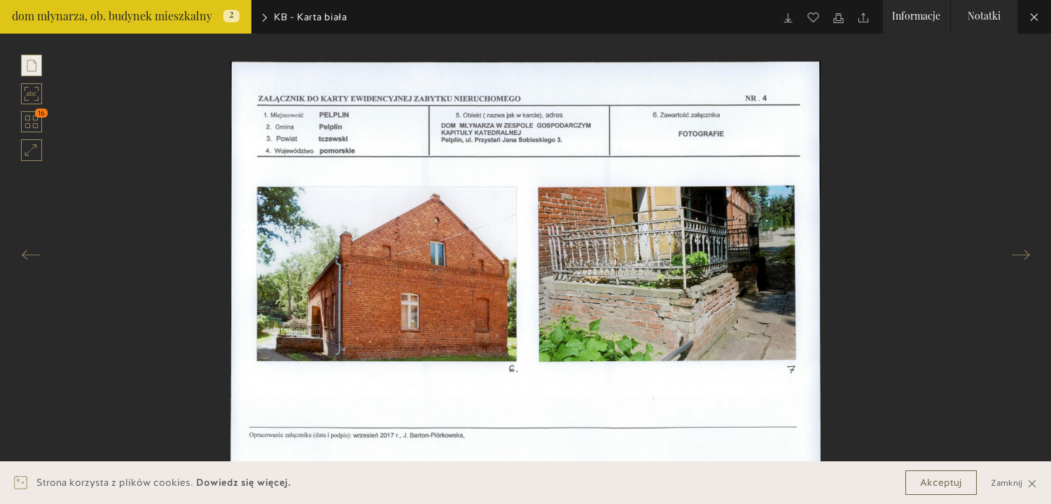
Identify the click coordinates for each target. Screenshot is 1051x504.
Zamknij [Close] (1014, 482)
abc (32, 93)
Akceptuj (941, 482)
